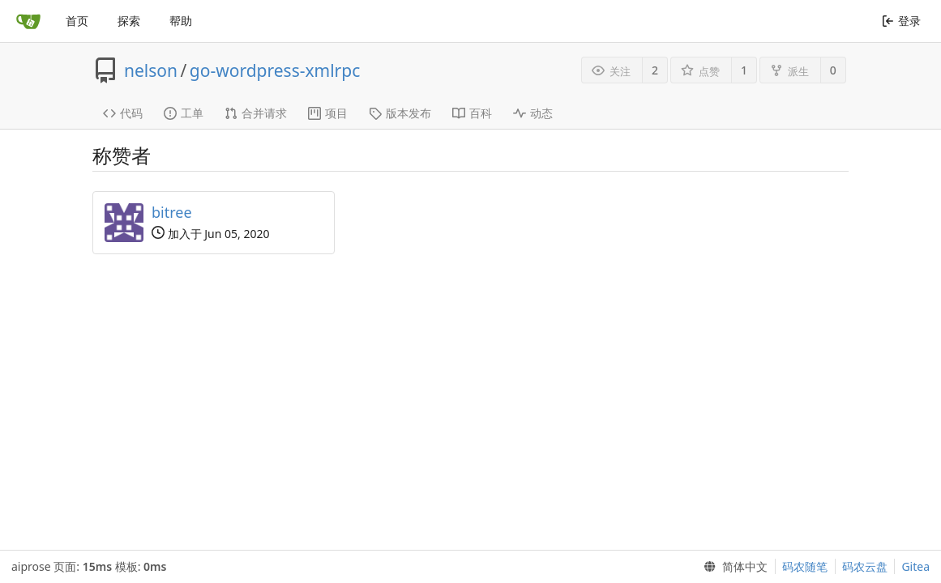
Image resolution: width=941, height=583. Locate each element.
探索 (129, 20)
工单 (183, 113)
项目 (328, 113)
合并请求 (256, 113)
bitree (172, 212)
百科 (472, 113)
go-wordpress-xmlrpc (275, 70)
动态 (533, 113)
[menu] (732, 567)
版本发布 (400, 113)
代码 (123, 113)
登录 (901, 20)
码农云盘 (865, 566)
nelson (151, 70)
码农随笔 (805, 566)
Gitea (915, 566)
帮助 (180, 20)
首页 (77, 20)
